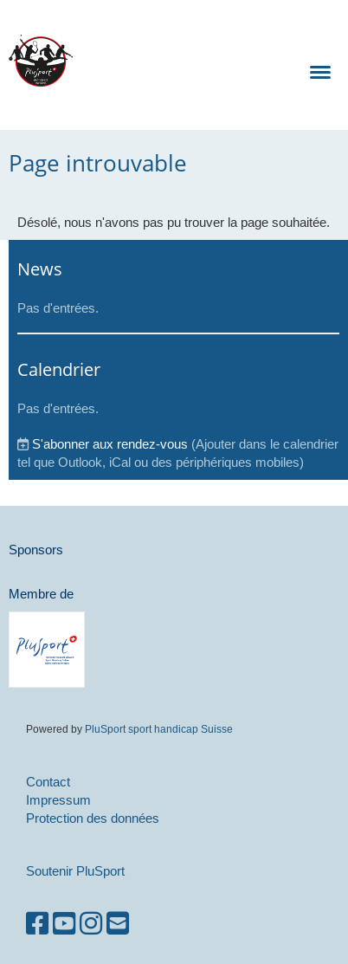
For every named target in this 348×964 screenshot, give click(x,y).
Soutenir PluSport (75, 871)
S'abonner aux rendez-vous (110, 444)
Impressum (58, 800)
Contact (48, 781)
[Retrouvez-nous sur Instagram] (91, 924)
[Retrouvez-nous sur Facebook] (37, 924)
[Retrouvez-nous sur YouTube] (64, 924)
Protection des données (92, 818)
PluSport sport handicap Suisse (157, 728)
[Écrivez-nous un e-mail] (117, 924)
